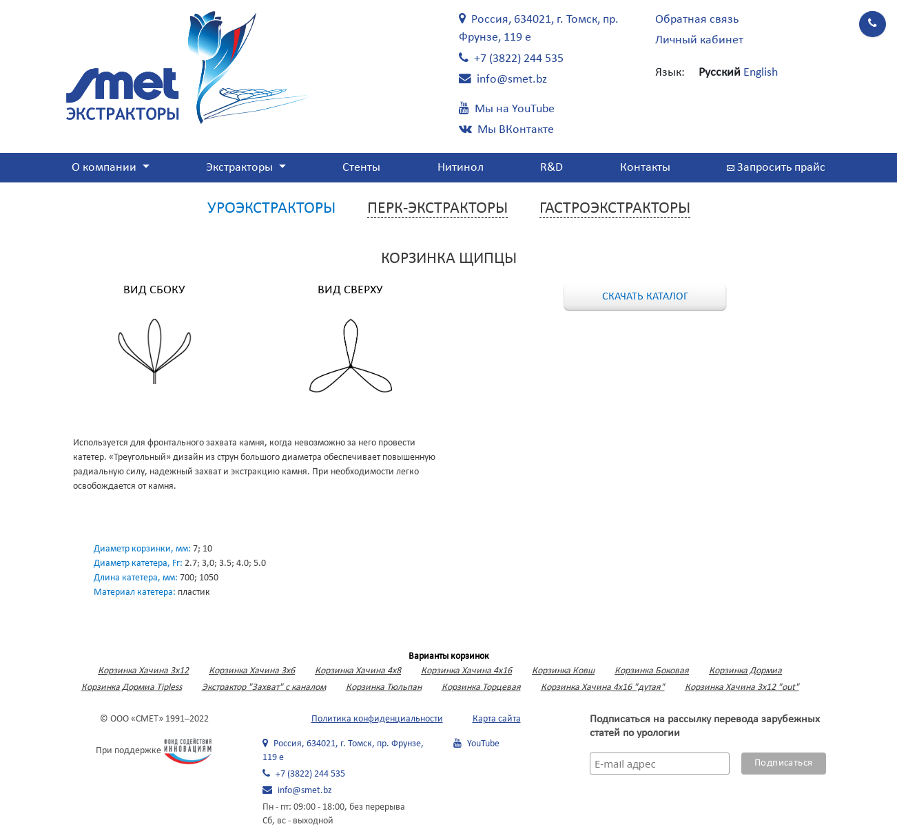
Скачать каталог (645, 296)
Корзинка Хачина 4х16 (466, 671)
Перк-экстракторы (437, 208)
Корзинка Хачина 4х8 (358, 671)
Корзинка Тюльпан (384, 687)
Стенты (361, 167)
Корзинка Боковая (652, 671)
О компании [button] (105, 167)
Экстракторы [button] (241, 167)
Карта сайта (497, 719)
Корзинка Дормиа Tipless (131, 687)
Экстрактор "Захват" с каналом (264, 687)
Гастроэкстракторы (614, 208)
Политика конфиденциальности (377, 719)
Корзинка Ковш (563, 671)
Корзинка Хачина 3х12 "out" (742, 687)
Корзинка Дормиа (745, 671)
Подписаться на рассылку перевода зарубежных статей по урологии (705, 726)
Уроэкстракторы (271, 208)
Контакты (645, 167)
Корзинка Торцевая (481, 687)
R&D (551, 167)
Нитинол (460, 167)
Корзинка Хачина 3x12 (143, 671)
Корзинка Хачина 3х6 (252, 671)
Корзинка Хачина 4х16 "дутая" (603, 687)
